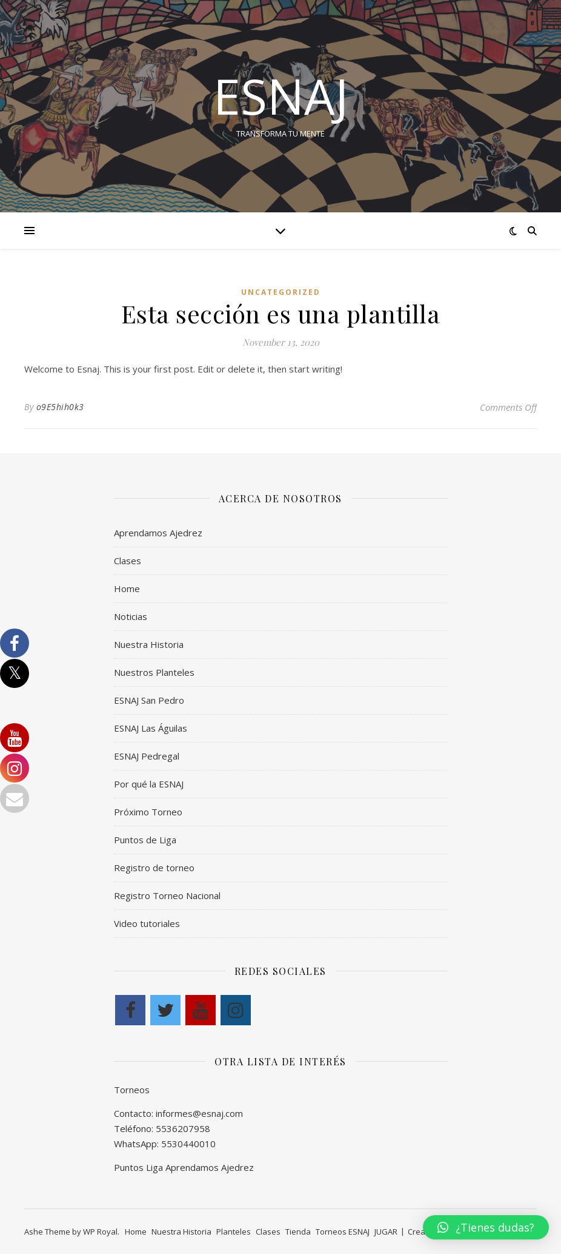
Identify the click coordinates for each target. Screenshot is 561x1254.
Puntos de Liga (145, 840)
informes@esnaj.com (199, 1113)
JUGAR (385, 1231)
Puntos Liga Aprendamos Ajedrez (184, 1167)
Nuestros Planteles (154, 672)
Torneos (132, 1090)
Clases (127, 561)
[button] (486, 1227)
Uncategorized (280, 292)
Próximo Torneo (148, 812)
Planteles (233, 1231)
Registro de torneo (154, 867)
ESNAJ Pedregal (146, 756)
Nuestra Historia (149, 644)
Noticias (130, 616)
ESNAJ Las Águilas (150, 728)
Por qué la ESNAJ (149, 784)
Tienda (298, 1231)
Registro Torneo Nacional (167, 895)
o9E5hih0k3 (60, 407)
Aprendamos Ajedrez (158, 533)
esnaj (280, 96)
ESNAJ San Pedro (149, 700)
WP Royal (100, 1231)
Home (127, 588)
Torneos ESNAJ (343, 1231)
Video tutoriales (147, 923)
